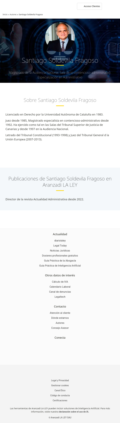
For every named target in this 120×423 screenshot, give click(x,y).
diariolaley (60, 240)
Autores (13, 14)
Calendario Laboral (60, 286)
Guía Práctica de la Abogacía (60, 260)
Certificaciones (60, 400)
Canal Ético (60, 390)
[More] (107, 6)
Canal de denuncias (60, 291)
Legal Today (60, 245)
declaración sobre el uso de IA (73, 411)
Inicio (5, 14)
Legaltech (60, 296)
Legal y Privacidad (60, 380)
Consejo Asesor (60, 327)
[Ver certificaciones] (60, 357)
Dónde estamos (60, 317)
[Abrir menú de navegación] (115, 6)
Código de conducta (60, 395)
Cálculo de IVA (60, 281)
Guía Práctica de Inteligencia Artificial (60, 265)
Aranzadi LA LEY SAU (61, 417)
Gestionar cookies (60, 385)
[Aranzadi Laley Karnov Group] (13, 6)
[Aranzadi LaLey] (60, 372)
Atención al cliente (60, 312)
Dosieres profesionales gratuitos (60, 255)
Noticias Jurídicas (60, 250)
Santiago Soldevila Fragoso (31, 14)
